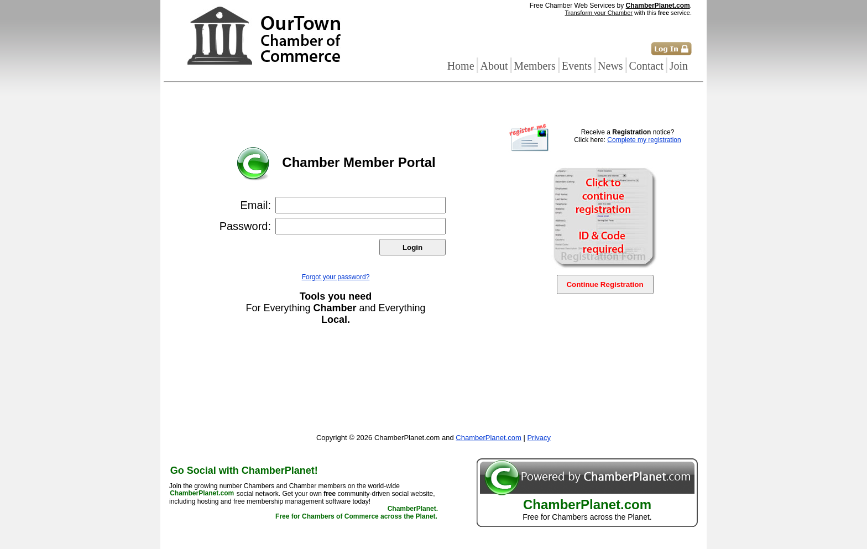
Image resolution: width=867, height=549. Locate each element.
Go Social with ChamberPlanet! (244, 470)
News (610, 66)
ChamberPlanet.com (658, 5)
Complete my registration (644, 140)
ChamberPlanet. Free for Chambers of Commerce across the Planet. (356, 513)
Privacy (539, 437)
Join (679, 66)
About (494, 66)
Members (535, 66)
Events (577, 66)
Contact (646, 66)
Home (460, 66)
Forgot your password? (336, 277)
